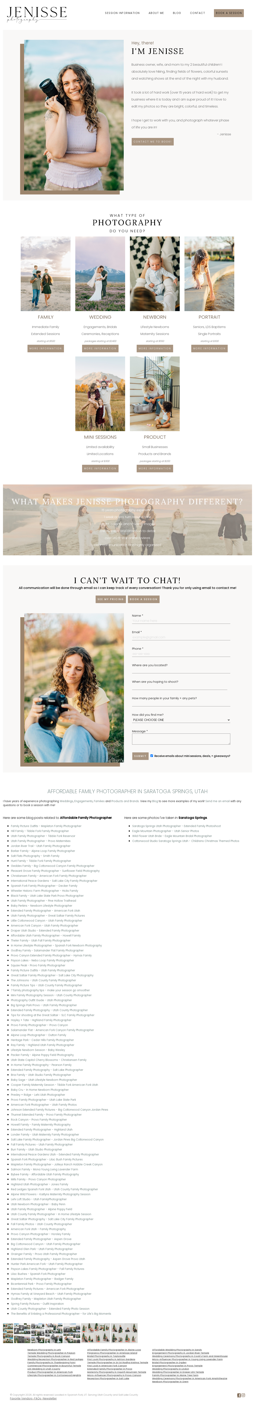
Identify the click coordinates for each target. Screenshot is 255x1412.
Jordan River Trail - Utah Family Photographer (41, 846)
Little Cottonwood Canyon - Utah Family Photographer (46, 921)
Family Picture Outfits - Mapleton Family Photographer (46, 826)
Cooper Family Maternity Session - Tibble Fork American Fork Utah (54, 1085)
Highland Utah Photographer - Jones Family (39, 1184)
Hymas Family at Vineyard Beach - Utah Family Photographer (51, 1294)
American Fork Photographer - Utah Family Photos (44, 1105)
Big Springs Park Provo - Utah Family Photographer (44, 1005)
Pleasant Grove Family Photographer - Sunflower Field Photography (55, 871)
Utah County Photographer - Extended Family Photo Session (50, 1309)
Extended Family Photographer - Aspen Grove (41, 1239)
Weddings (66, 801)
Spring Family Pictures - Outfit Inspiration (37, 1304)
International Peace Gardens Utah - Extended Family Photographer (55, 1154)
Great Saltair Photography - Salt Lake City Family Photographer (52, 1219)
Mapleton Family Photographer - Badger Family (42, 1279)
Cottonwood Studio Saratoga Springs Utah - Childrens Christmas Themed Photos (185, 841)
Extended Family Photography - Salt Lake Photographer (47, 1070)
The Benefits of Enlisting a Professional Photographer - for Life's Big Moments (61, 1314)
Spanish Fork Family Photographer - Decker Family (44, 886)
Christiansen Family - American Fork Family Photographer (49, 876)
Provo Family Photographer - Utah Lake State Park (43, 1100)
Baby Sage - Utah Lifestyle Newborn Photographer (44, 1080)
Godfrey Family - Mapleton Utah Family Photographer (46, 1299)
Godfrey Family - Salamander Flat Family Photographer (47, 950)
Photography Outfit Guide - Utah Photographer (41, 1000)
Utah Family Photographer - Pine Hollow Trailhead (43, 901)
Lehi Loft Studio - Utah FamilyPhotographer (39, 1199)
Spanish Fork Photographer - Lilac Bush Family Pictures (47, 1159)
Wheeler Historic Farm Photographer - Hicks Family (44, 891)
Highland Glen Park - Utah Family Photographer (42, 1249)
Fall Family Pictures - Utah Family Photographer (42, 1144)
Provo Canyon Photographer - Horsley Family (40, 1234)
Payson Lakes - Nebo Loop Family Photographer (42, 960)
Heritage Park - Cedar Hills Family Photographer (42, 1040)
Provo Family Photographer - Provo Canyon (39, 1025)
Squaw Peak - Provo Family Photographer (38, 965)
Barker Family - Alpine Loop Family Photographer (43, 851)
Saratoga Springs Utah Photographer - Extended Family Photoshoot (176, 826)
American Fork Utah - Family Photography (38, 1229)
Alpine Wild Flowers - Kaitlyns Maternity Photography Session (50, 1194)
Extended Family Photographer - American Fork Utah (45, 911)
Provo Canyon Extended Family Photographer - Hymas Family (51, 955)
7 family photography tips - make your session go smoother (50, 990)
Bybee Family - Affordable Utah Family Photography (45, 1174)
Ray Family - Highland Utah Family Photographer (42, 1045)
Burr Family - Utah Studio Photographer (36, 1149)
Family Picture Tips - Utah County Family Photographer (46, 985)
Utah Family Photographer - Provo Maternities (41, 841)
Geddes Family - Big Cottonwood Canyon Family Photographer (52, 866)
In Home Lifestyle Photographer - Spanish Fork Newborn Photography (56, 945)
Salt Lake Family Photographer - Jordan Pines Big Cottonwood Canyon (57, 1140)
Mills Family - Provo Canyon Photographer (38, 1179)
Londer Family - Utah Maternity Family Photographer (45, 1135)
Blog (177, 13)
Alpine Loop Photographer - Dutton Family (38, 1035)
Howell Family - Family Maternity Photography (41, 1125)
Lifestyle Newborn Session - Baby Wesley (38, 1050)
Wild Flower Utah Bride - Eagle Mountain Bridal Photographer (172, 836)
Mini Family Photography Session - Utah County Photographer (51, 995)
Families (99, 801)
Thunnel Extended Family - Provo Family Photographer (46, 1115)
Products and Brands (125, 801)
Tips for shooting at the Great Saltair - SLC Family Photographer (52, 1015)
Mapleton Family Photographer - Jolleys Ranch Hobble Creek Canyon (57, 1164)
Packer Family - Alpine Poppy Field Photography (42, 1055)
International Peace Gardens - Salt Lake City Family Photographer (54, 881)
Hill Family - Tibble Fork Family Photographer (40, 831)
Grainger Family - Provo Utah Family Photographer (44, 1254)
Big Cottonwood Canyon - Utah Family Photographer (45, 1244)
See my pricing (111, 599)
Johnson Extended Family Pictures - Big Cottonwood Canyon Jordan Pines (59, 1110)
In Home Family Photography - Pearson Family (41, 1065)
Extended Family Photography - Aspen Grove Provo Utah (48, 1259)
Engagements (83, 801)
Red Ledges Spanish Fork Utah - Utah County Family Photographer (54, 1189)
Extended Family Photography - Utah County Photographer (49, 1010)
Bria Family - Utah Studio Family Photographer (41, 1075)
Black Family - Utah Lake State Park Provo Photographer (47, 896)
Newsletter (50, 1398)
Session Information (122, 13)
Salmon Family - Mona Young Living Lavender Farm (44, 1169)
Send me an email (217, 801)
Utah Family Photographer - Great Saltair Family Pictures (48, 916)
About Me (156, 13)
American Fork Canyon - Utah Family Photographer (44, 926)
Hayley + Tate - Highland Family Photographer (41, 1020)
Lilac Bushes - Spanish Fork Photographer (38, 1274)
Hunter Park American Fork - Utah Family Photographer (47, 1264)
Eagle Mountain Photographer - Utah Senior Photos (165, 831)
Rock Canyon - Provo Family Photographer (39, 1120)
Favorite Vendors (21, 1398)
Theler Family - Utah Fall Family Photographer (41, 940)
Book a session (229, 13)
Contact (197, 13)
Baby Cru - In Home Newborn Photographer (40, 1090)
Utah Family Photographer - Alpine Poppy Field (41, 1209)
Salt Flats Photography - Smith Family (35, 856)
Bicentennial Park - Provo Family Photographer (41, 1284)
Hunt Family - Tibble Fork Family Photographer (41, 861)
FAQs (37, 1398)
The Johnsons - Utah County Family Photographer (43, 980)
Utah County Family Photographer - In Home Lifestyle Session (51, 1214)
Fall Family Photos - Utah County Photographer (41, 1224)
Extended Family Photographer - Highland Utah (42, 1130)
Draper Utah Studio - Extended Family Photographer (45, 931)
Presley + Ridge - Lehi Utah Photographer (38, 1095)
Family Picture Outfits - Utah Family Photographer (43, 970)
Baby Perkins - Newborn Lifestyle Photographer (41, 906)
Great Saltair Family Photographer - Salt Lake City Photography (52, 975)
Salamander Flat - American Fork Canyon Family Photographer (52, 1030)
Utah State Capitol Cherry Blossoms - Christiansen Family (48, 1060)
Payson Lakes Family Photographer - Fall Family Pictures (47, 1269)
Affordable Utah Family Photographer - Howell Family (46, 935)
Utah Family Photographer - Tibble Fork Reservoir (43, 836)
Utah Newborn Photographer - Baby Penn (38, 1204)
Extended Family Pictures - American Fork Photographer (47, 1289)
